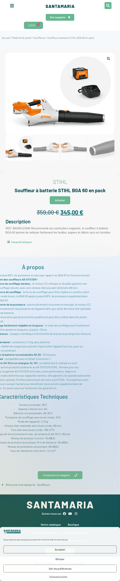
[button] (108, 59)
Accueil (6, 37)
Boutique (73, 524)
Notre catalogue (51, 524)
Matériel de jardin (21, 37)
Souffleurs (39, 37)
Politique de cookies (58, 576)
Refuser (60, 559)
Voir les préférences (60, 568)
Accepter (60, 549)
